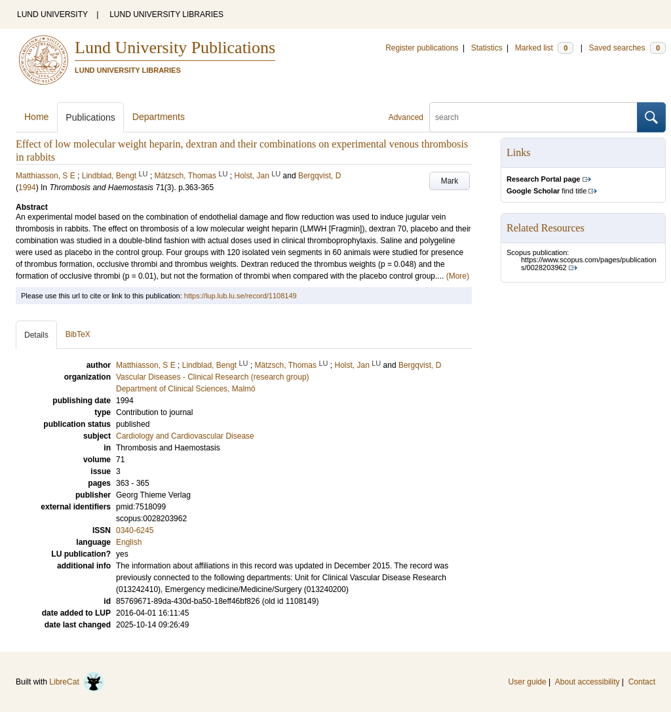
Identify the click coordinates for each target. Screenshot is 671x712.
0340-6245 (134, 530)
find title (546, 191)
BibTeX (78, 334)
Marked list (544, 47)
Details (36, 335)
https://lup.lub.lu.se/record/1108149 (240, 296)
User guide (527, 681)
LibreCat (76, 681)
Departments (158, 116)
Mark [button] (450, 181)
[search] (533, 117)
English (129, 542)
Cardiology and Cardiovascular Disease (185, 436)
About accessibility (587, 681)
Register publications (421, 47)
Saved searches (627, 47)
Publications (90, 117)
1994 (27, 187)
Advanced (406, 117)
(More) (457, 276)
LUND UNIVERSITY (52, 14)
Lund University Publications (175, 47)
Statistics (487, 47)
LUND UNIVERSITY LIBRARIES (166, 14)
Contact (641, 681)
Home (36, 116)
